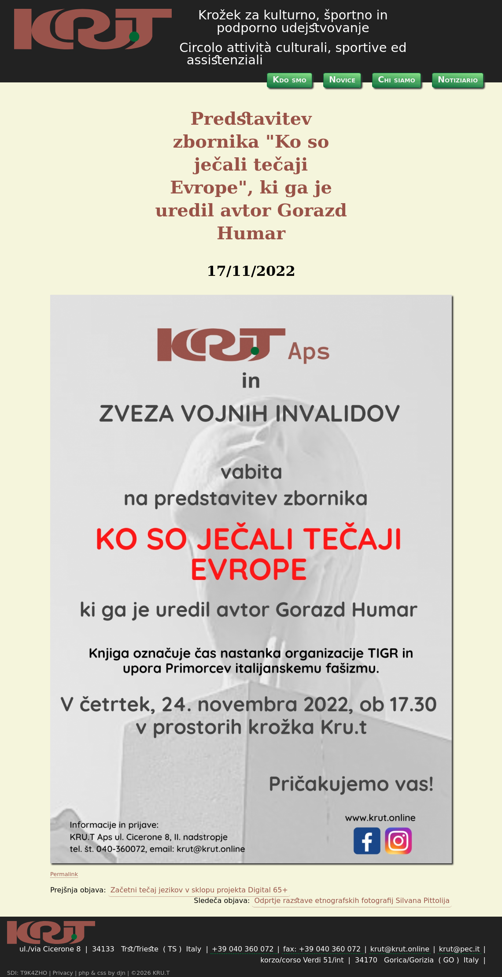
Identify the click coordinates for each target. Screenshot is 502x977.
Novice (342, 79)
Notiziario (458, 79)
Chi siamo (396, 79)
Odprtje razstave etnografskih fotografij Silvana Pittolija (352, 900)
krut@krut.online (399, 949)
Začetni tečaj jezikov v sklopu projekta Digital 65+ (199, 890)
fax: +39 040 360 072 (323, 949)
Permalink (64, 874)
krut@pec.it (459, 949)
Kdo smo (289, 79)
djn (122, 973)
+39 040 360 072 (244, 949)
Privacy (64, 973)
